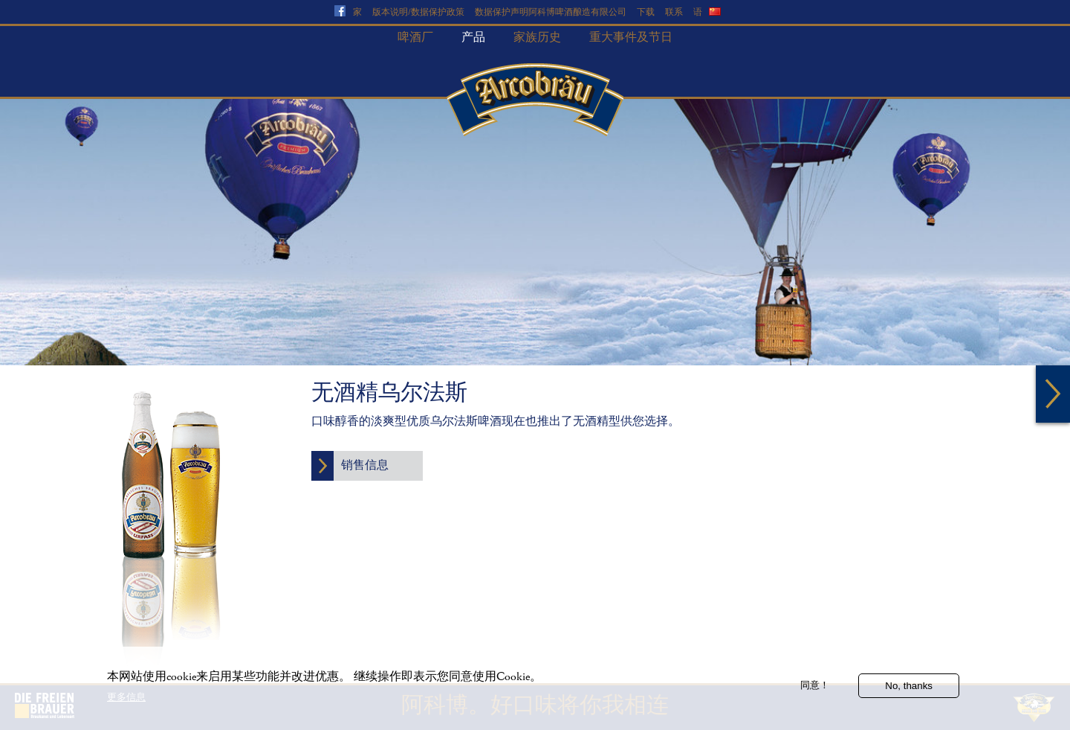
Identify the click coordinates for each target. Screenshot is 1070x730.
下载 (646, 12)
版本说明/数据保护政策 (418, 12)
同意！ (814, 691)
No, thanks (909, 691)
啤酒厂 (415, 37)
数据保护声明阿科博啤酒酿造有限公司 (550, 12)
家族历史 (537, 37)
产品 (473, 37)
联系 (674, 12)
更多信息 (126, 702)
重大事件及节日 (630, 37)
